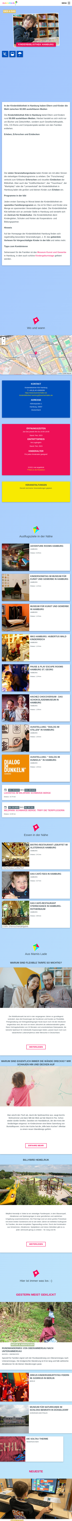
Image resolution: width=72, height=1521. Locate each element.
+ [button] (3, 339)
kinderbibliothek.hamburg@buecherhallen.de (36, 395)
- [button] (3, 343)
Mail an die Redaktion (36, 470)
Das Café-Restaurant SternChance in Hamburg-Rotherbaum (45, 906)
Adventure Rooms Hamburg (46, 546)
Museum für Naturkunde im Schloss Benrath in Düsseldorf (49, 1408)
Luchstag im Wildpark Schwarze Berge (27, 793)
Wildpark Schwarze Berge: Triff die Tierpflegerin (34, 810)
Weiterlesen (36, 1047)
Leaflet (59, 373)
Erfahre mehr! (36, 1145)
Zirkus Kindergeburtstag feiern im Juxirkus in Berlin (49, 1376)
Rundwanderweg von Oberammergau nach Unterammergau (27, 1349)
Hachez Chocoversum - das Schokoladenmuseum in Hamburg (46, 700)
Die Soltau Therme (37, 1439)
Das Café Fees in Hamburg (45, 874)
